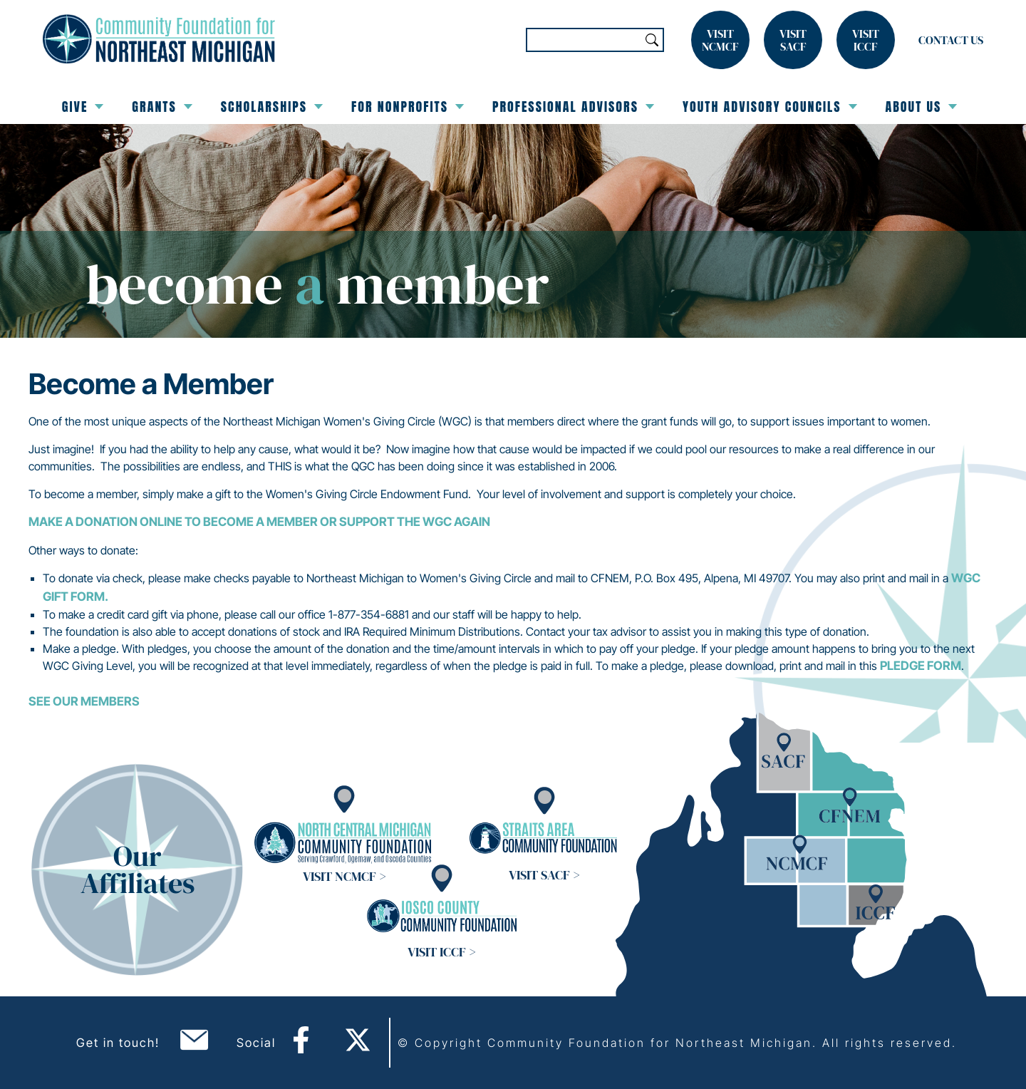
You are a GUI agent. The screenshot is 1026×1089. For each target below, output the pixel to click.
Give (83, 106)
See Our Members (84, 701)
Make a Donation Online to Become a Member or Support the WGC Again (259, 522)
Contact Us (950, 39)
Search (652, 40)
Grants (162, 106)
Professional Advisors (573, 106)
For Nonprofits (407, 106)
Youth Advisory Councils (770, 106)
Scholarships (272, 106)
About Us (922, 106)
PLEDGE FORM (920, 666)
